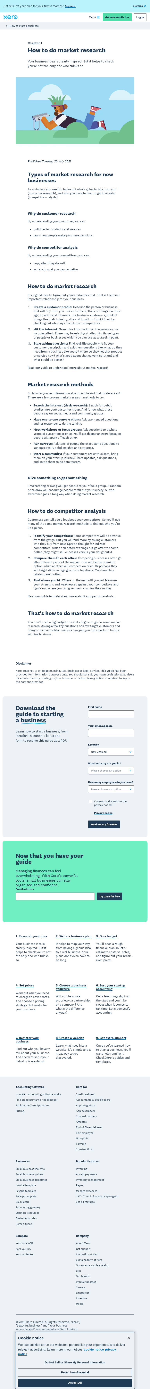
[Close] (128, 1338)
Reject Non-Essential (75, 1372)
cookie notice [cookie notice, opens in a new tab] (94, 1349)
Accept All (75, 1382)
